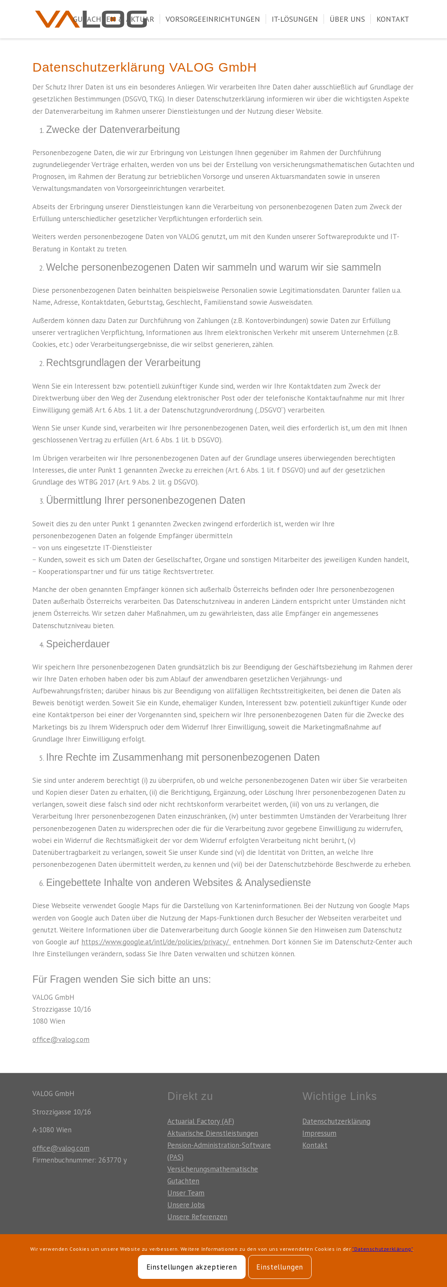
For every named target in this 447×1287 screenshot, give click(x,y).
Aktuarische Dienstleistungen (212, 1133)
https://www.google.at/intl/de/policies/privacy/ (156, 941)
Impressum (319, 1133)
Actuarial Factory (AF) (200, 1121)
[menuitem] (113, 19)
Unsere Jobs (186, 1204)
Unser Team (185, 1193)
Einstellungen (279, 1267)
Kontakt (314, 1145)
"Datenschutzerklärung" (382, 1249)
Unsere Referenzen (197, 1216)
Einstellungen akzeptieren (191, 1267)
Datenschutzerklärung (336, 1121)
